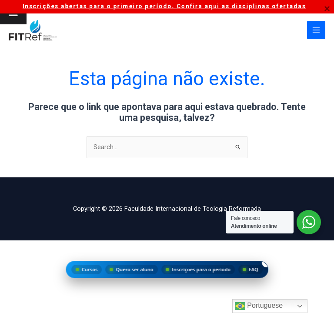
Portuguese (259, 306)
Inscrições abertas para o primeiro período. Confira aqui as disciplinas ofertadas (164, 6)
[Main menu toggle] (316, 31)
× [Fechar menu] (267, 262)
